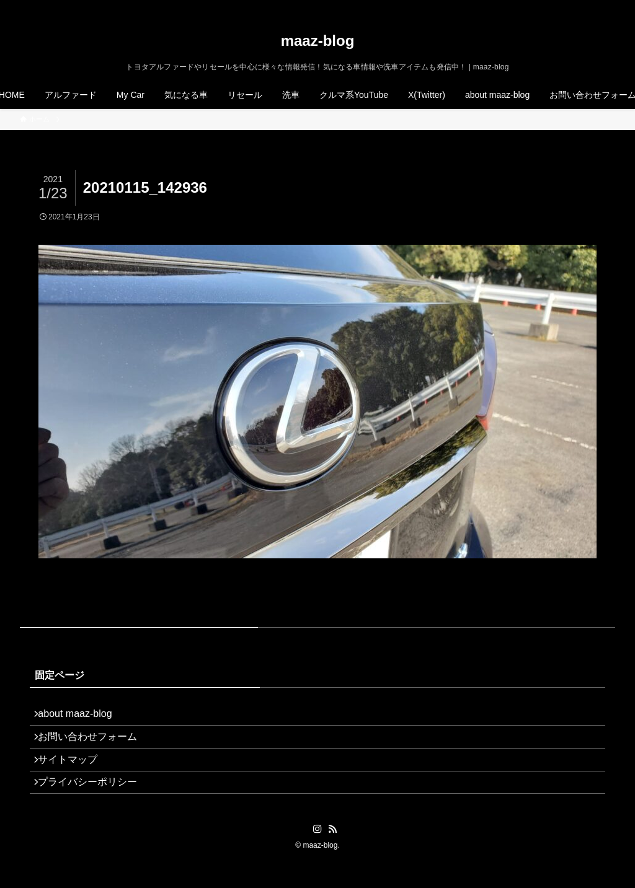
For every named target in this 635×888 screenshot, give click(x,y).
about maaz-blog (81, 716)
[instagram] (575, 7)
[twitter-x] (559, 7)
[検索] (607, 7)
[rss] (591, 7)
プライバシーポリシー (94, 805)
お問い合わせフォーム (94, 746)
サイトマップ (74, 775)
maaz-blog (318, 40)
